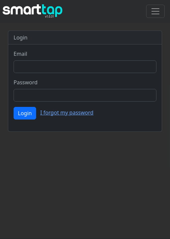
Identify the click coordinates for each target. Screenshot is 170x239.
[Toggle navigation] (155, 11)
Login (25, 113)
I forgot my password (66, 112)
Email (20, 53)
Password (25, 82)
